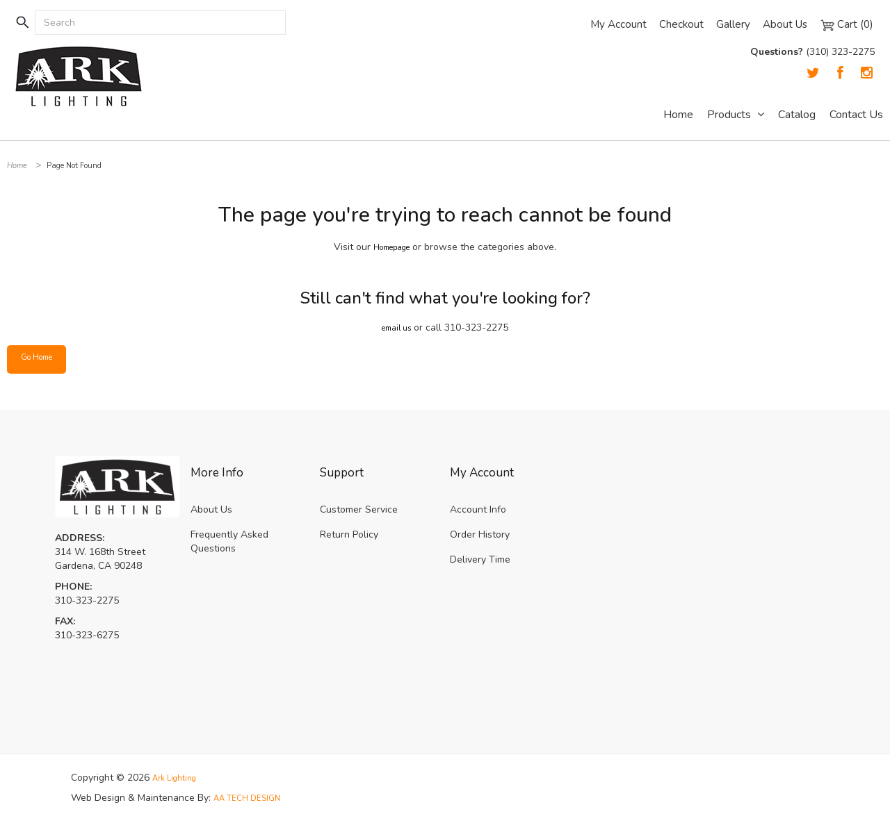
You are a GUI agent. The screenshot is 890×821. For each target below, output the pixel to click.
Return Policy (349, 534)
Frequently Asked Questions (229, 541)
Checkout (677, 24)
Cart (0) (846, 24)
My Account (613, 24)
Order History (480, 534)
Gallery (730, 24)
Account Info (478, 509)
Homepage (392, 247)
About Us (783, 24)
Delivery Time (480, 559)
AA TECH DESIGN (253, 797)
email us (396, 327)
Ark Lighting (178, 777)
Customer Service (359, 509)
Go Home (41, 358)
